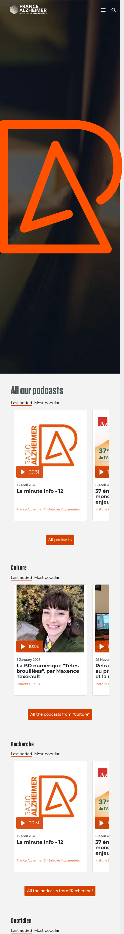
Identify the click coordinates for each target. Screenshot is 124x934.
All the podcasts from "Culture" (59, 714)
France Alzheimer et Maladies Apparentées (48, 509)
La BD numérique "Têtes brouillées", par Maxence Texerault (48, 671)
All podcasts (60, 539)
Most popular (47, 402)
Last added (21, 402)
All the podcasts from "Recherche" (60, 890)
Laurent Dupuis (28, 684)
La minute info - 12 (40, 491)
